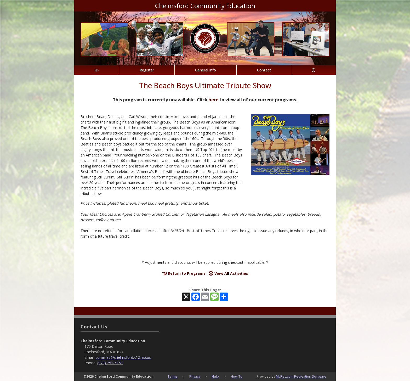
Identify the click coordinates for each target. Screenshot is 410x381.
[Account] (313, 70)
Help (215, 376)
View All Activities (228, 273)
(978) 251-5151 (110, 362)
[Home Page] (96, 70)
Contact (264, 70)
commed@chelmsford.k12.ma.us (123, 357)
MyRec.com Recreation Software (301, 376)
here (213, 100)
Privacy (194, 376)
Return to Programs (184, 273)
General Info (205, 70)
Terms (173, 376)
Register (147, 70)
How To (236, 376)
